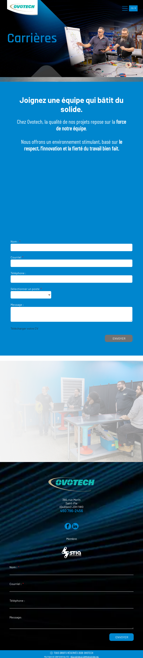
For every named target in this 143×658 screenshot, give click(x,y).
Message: (15, 617)
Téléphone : (18, 273)
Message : (17, 304)
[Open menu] (125, 8)
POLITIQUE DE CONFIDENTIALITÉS (56, 656)
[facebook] (68, 526)
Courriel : (15, 584)
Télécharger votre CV (24, 328)
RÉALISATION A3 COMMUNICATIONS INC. (85, 656)
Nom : (14, 241)
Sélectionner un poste (25, 289)
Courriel (16, 257)
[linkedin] (75, 526)
